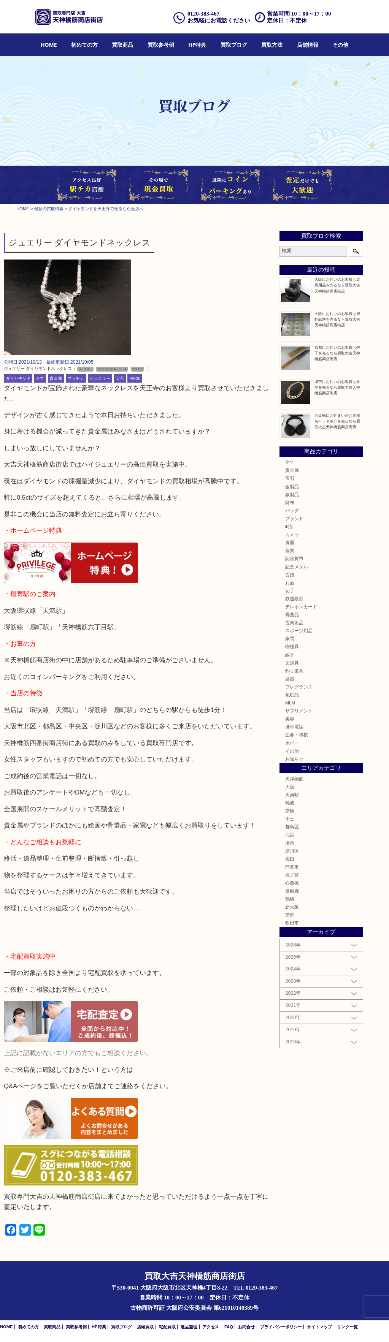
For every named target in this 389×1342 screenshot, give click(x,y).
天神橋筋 (294, 778)
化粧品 (292, 694)
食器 (289, 542)
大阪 (289, 786)
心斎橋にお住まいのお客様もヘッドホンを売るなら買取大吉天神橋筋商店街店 (337, 421)
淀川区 (292, 850)
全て (40, 378)
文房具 (292, 662)
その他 (340, 44)
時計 (289, 526)
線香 (289, 654)
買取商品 (122, 44)
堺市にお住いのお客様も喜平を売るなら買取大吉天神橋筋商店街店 (337, 387)
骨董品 (292, 614)
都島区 (292, 826)
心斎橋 (292, 882)
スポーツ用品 (299, 630)
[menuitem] (48, 45)
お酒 (289, 582)
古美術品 (294, 622)
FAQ (228, 1327)
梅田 (289, 858)
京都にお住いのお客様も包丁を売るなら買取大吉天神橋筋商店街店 (337, 353)
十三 (289, 818)
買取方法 (272, 44)
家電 (289, 638)
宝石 (120, 378)
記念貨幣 (294, 558)
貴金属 (55, 378)
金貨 (289, 550)
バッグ (292, 510)
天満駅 (292, 794)
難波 (289, 802)
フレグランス (299, 686)
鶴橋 (289, 898)
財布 (289, 502)
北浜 (289, 834)
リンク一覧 (347, 1327)
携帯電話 (294, 726)
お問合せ (246, 1327)
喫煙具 (292, 646)
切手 (289, 590)
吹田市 (292, 922)
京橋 (289, 810)
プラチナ (75, 378)
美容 (289, 718)
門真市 (292, 866)
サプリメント (299, 710)
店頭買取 (145, 1327)
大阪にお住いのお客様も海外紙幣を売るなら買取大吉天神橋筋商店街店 (337, 319)
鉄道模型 (294, 598)
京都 (289, 914)
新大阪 (292, 906)
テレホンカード (301, 606)
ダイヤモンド (18, 378)
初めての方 (84, 44)
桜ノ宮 (292, 874)
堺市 (289, 842)
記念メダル (296, 566)
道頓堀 (292, 890)
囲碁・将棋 (296, 734)
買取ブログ (234, 44)
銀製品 (292, 494)
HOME (49, 44)
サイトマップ (319, 1327)
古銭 (289, 574)
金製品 (292, 486)
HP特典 (197, 44)
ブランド (294, 518)
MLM (290, 702)
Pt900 (134, 378)
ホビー (292, 743)
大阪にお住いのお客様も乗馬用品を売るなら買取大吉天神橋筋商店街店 (337, 285)
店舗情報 (307, 44)
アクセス (210, 1327)
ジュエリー (99, 378)
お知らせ (294, 758)
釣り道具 (294, 670)
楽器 (289, 678)
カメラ (292, 534)
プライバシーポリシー (281, 1327)
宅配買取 (167, 1327)
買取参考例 (161, 44)
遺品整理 (189, 1327)
